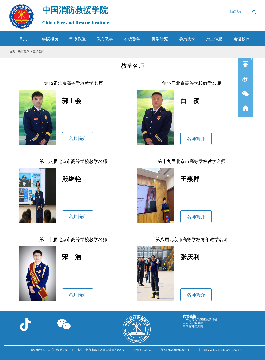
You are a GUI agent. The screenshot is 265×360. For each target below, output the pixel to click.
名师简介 (78, 138)
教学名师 (38, 51)
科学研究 (159, 38)
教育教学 (105, 38)
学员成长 (187, 38)
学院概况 (50, 38)
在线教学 (132, 38)
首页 (23, 38)
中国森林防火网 (193, 326)
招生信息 (214, 38)
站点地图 (236, 11)
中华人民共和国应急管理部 (200, 319)
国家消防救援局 (193, 323)
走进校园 (241, 38)
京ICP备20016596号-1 (174, 349)
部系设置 (77, 38)
